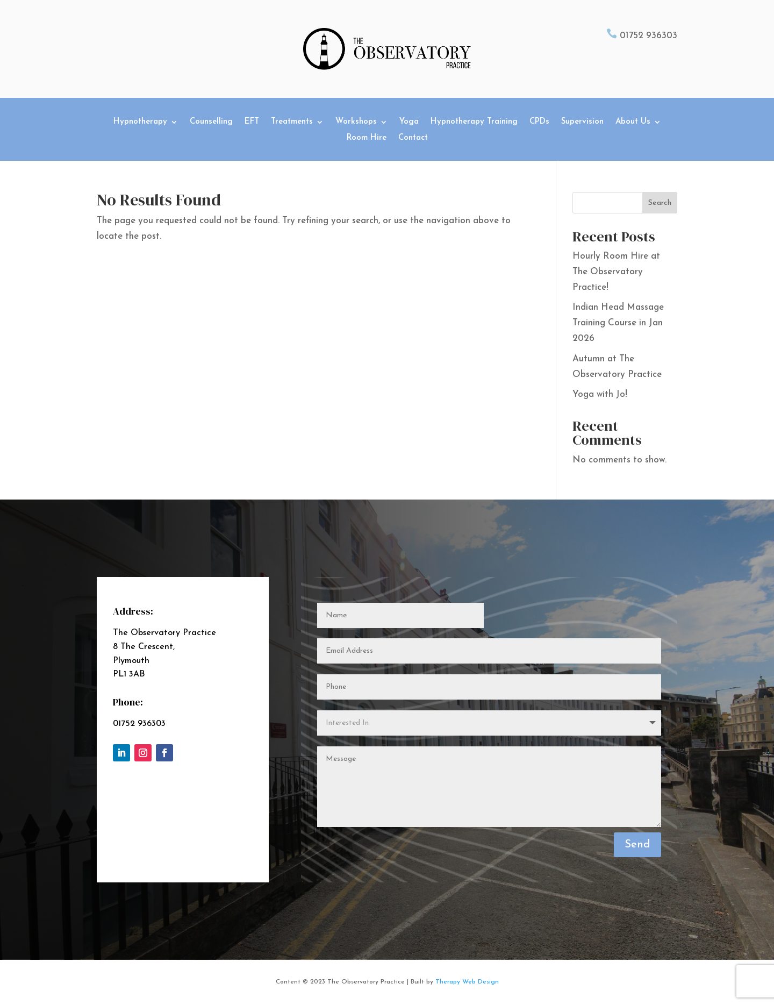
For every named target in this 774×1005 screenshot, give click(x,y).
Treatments (292, 122)
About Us (632, 122)
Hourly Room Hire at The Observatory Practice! (616, 272)
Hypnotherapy (140, 122)
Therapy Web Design (467, 982)
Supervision (582, 122)
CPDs (539, 122)
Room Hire (366, 138)
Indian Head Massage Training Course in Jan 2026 (618, 323)
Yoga (409, 122)
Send (637, 845)
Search (659, 203)
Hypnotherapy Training (474, 122)
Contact (413, 138)
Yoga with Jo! (599, 394)
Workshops (356, 122)
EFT (252, 122)
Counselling (211, 122)
